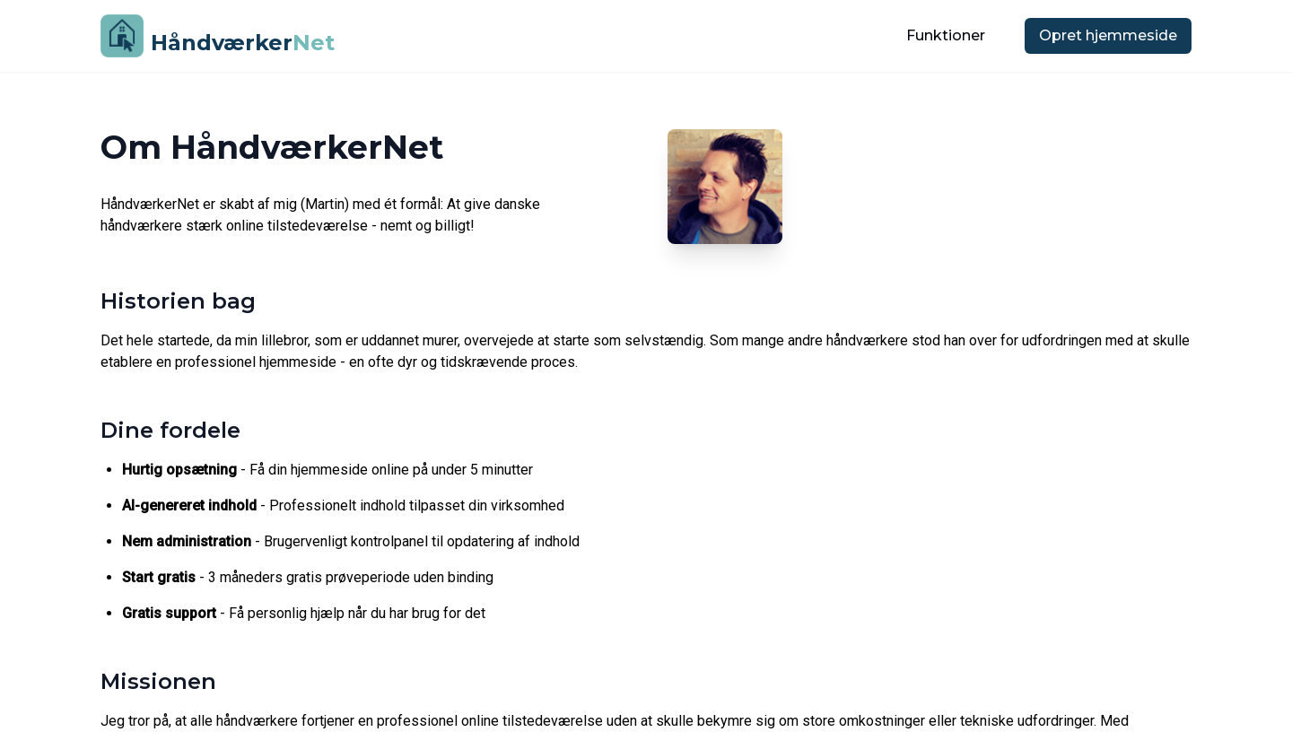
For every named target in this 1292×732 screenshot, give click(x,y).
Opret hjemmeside (1108, 35)
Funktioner (945, 35)
